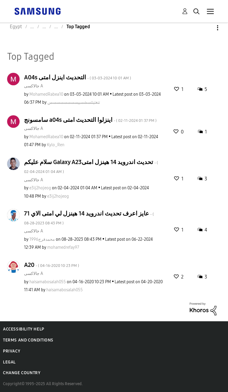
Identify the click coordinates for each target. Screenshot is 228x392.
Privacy (11, 351)
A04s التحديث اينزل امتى (77, 77)
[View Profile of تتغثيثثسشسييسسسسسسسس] (74, 102)
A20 (51, 264)
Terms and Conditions (28, 340)
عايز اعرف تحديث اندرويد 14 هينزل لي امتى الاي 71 (89, 218)
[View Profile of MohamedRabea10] (46, 94)
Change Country (21, 372)
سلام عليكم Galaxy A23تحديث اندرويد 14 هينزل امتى (91, 166)
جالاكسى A (33, 86)
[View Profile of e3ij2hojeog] (40, 188)
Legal (9, 362)
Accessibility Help (23, 329)
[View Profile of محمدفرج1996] (42, 239)
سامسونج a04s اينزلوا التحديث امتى (90, 119)
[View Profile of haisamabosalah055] (47, 281)
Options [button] (207, 27)
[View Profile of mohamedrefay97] (63, 247)
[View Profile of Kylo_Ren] (55, 144)
